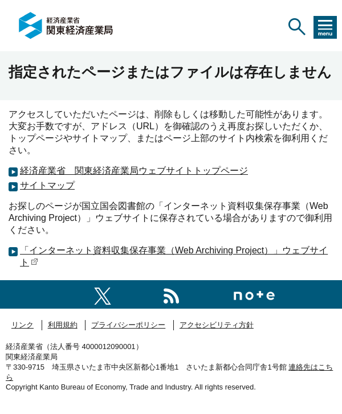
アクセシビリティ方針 (217, 325)
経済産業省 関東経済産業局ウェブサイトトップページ (134, 170)
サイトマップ (47, 185)
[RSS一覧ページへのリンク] (171, 294)
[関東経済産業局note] (254, 294)
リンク (22, 325)
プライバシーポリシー (128, 325)
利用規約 (63, 325)
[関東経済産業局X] (102, 294)
